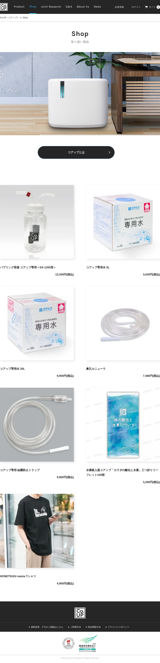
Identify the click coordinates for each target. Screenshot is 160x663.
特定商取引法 (94, 627)
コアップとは (76, 152)
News (97, 6)
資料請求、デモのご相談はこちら (47, 627)
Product (19, 6)
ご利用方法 (75, 627)
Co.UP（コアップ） (9, 17)
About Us (83, 6)
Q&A (69, 6)
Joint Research (51, 6)
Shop (32, 6)
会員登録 (119, 7)
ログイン (136, 7)
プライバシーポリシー (118, 627)
